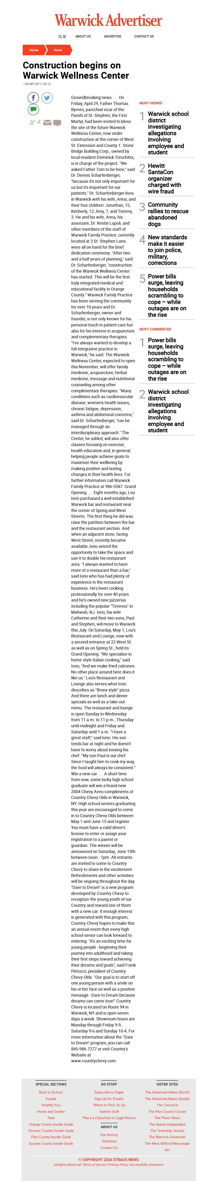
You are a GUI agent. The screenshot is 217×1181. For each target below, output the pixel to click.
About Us (83, 36)
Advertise (112, 36)
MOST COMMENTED (155, 329)
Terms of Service (94, 1164)
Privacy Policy (118, 1164)
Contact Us (144, 36)
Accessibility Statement (147, 1164)
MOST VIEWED (150, 103)
